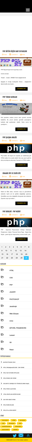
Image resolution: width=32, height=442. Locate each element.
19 (21, 254)
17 (12, 254)
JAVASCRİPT (18, 426)
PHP (20, 423)
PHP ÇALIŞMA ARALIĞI (10, 137)
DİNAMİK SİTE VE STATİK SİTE (12, 173)
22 (7, 258)
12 (16, 251)
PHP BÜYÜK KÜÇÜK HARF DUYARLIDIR (15, 51)
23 (12, 258)
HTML (13, 420)
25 (21, 258)
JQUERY (15, 429)
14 (25, 251)
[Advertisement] (16, 32)
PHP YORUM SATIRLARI (10, 97)
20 (26, 254)
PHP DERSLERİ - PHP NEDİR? (12, 211)
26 (26, 258)
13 (21, 251)
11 (11, 251)
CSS (3, 423)
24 (17, 258)
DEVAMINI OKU (21, 88)
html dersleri (5, 420)
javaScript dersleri (6, 426)
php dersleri (11, 423)
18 (17, 254)
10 (6, 251)
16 (7, 254)
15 (2, 254)
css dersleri (22, 420)
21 (2, 258)
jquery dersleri (5, 429)
